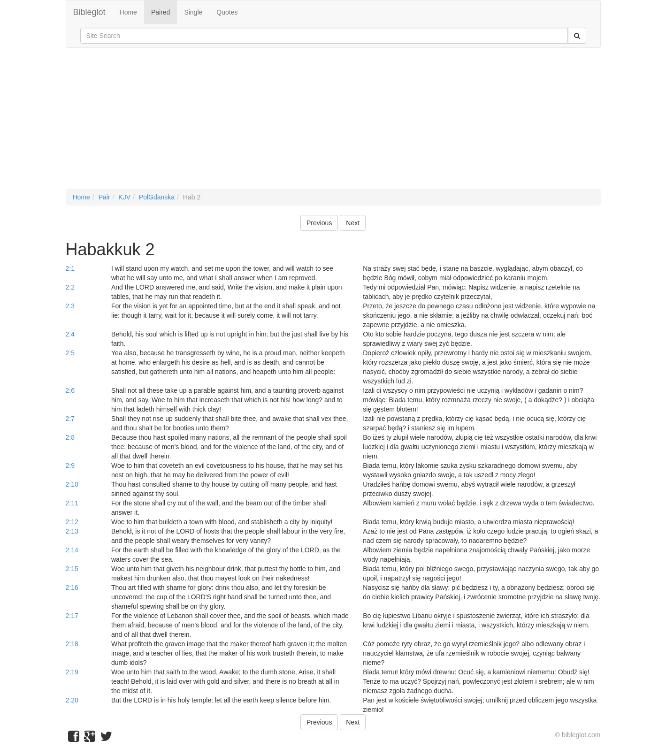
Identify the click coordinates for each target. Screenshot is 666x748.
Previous (319, 223)
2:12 (72, 522)
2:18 (72, 644)
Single (193, 12)
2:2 (70, 287)
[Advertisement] (333, 123)
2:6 (70, 390)
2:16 (72, 587)
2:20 (72, 700)
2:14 (72, 550)
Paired (160, 12)
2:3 (70, 306)
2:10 (72, 484)
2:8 (70, 437)
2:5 (70, 353)
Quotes (226, 12)
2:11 (72, 503)
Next (353, 223)
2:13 (72, 531)
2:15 (72, 568)
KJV (124, 197)
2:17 (72, 615)
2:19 (72, 672)
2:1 (70, 268)
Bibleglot (89, 12)
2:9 (70, 465)
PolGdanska (157, 197)
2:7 (70, 418)
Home (128, 12)
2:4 (70, 334)
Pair (104, 197)
